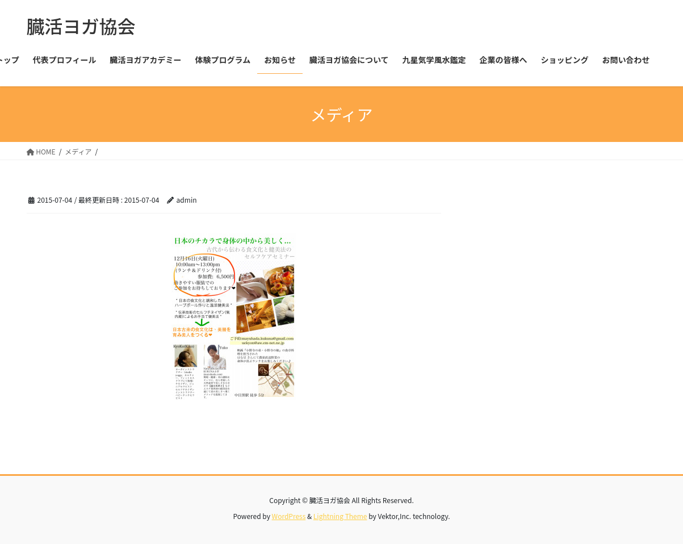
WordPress (289, 516)
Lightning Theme (340, 516)
